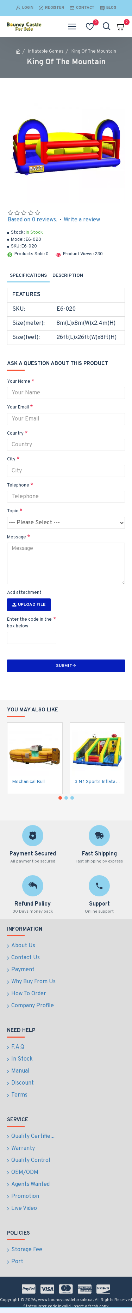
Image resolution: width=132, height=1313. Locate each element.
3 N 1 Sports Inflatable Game (99, 782)
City (11, 459)
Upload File (28, 605)
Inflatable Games (46, 51)
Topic (12, 511)
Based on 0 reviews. (32, 219)
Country (15, 433)
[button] (60, 798)
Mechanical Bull (28, 782)
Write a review (82, 219)
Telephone (18, 485)
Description (67, 276)
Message (16, 537)
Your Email (18, 407)
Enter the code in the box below (29, 623)
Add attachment (24, 593)
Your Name (18, 381)
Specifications (28, 276)
